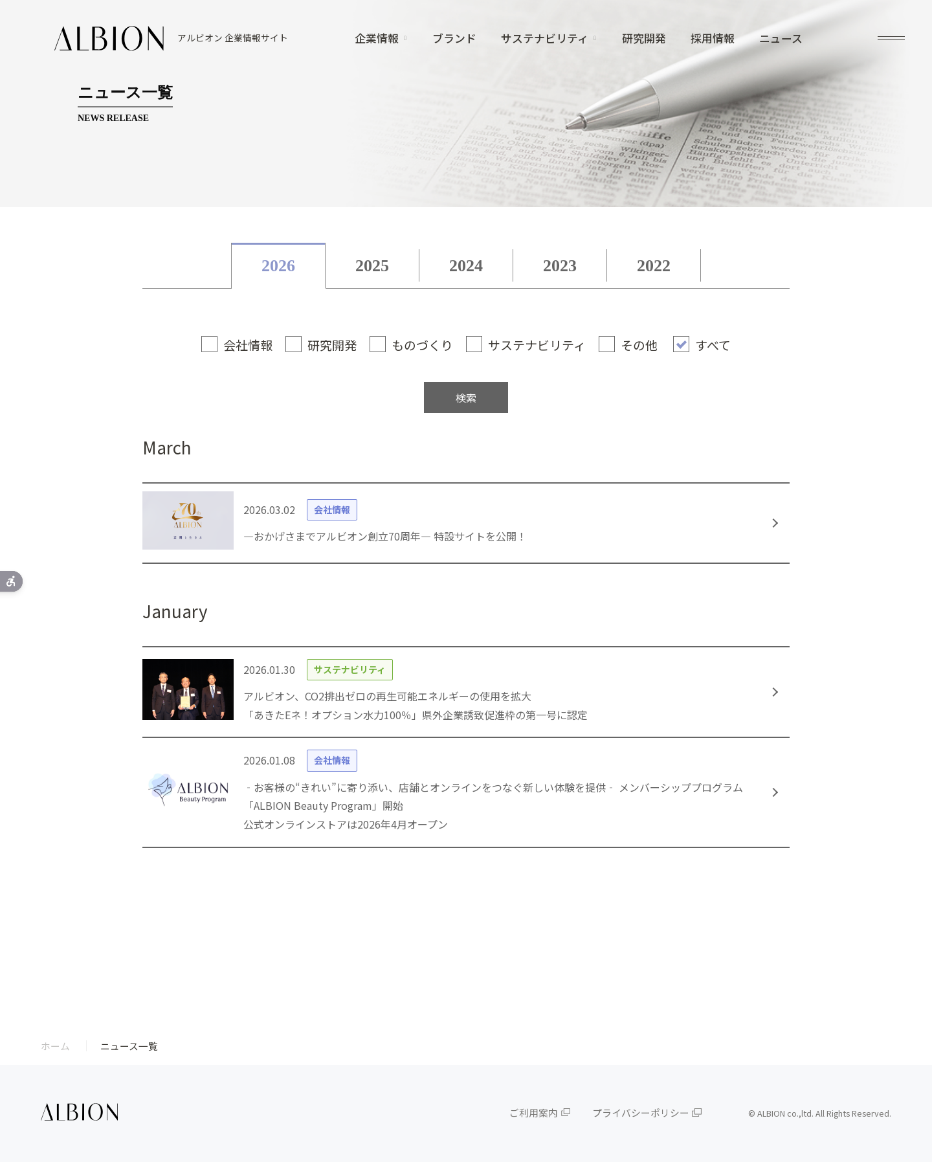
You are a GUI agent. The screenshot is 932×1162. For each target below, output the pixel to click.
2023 (560, 265)
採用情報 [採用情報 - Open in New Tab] (713, 38)
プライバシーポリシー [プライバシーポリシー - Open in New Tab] (640, 1112)
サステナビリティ (544, 38)
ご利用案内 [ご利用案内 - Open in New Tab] (533, 1112)
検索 (466, 397)
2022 (654, 265)
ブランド (454, 38)
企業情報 (377, 38)
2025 (372, 265)
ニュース (781, 38)
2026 (278, 265)
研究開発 (644, 38)
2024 (466, 265)
